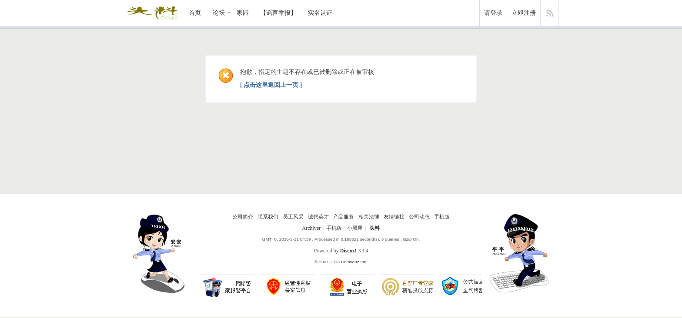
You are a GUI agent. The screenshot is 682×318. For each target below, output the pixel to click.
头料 (374, 228)
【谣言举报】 (278, 13)
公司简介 (242, 217)
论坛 (219, 13)
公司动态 (419, 217)
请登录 (493, 13)
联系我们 (267, 217)
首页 (195, 13)
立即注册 (524, 13)
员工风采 (293, 217)
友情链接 (394, 217)
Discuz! (348, 251)
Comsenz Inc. (354, 261)
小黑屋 (355, 228)
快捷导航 (549, 13)
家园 (243, 13)
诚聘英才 (318, 217)
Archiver (311, 228)
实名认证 (320, 13)
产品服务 (343, 217)
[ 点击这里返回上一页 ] (271, 85)
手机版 (442, 217)
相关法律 (368, 217)
